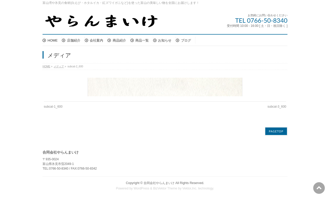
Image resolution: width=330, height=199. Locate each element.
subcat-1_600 (53, 106)
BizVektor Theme (165, 188)
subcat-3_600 (277, 106)
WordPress (141, 188)
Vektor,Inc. (189, 188)
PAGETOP (276, 131)
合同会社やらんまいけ (159, 183)
